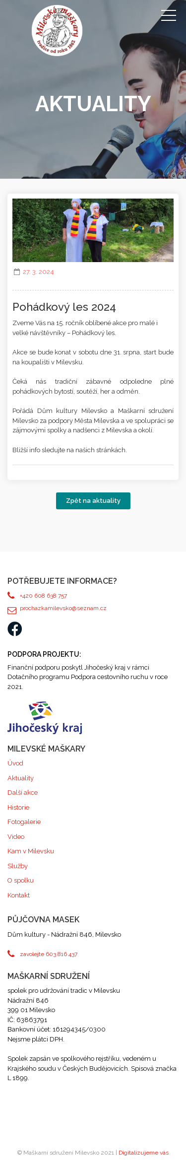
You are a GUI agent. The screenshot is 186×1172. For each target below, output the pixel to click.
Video (15, 836)
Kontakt (18, 895)
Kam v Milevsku (30, 851)
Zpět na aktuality (93, 500)
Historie (18, 807)
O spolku (20, 880)
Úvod (15, 763)
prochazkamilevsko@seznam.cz (63, 608)
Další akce (22, 792)
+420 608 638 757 (43, 595)
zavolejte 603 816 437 (48, 954)
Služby (17, 866)
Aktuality (20, 778)
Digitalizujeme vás (144, 1152)
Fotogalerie (24, 822)
